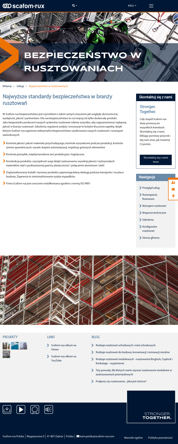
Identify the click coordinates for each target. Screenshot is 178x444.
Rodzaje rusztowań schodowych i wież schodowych (126, 345)
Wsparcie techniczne (154, 213)
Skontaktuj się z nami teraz (156, 159)
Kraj (131, 6)
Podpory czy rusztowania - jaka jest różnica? (121, 381)
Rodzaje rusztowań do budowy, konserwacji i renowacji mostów (133, 352)
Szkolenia (148, 220)
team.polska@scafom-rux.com (95, 436)
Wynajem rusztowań (154, 206)
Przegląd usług (151, 188)
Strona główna (150, 238)
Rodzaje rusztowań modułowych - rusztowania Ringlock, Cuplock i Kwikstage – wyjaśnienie (134, 361)
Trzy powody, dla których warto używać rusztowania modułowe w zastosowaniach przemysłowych (134, 372)
